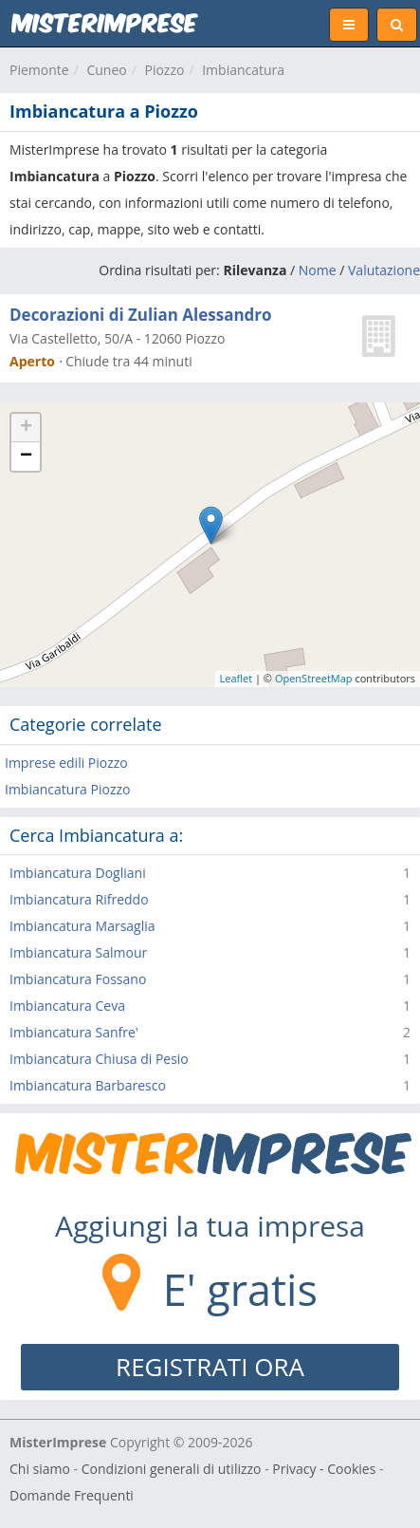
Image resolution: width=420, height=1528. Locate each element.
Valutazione (384, 270)
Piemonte (39, 70)
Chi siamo (39, 1469)
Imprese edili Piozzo (66, 763)
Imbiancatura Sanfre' (73, 1032)
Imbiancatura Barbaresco (87, 1085)
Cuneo (106, 70)
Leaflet (236, 678)
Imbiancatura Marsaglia (82, 926)
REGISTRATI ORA (210, 1367)
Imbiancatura (243, 70)
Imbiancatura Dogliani (77, 873)
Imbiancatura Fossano (77, 979)
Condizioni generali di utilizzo (172, 1469)
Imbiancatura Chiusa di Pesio (99, 1059)
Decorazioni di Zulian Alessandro (140, 315)
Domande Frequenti (71, 1495)
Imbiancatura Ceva (67, 1006)
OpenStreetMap (314, 678)
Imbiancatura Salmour (78, 952)
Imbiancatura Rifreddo (79, 899)
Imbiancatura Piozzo (67, 789)
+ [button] (26, 428)
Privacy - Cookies (323, 1469)
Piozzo (164, 70)
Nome (318, 270)
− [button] (26, 456)
